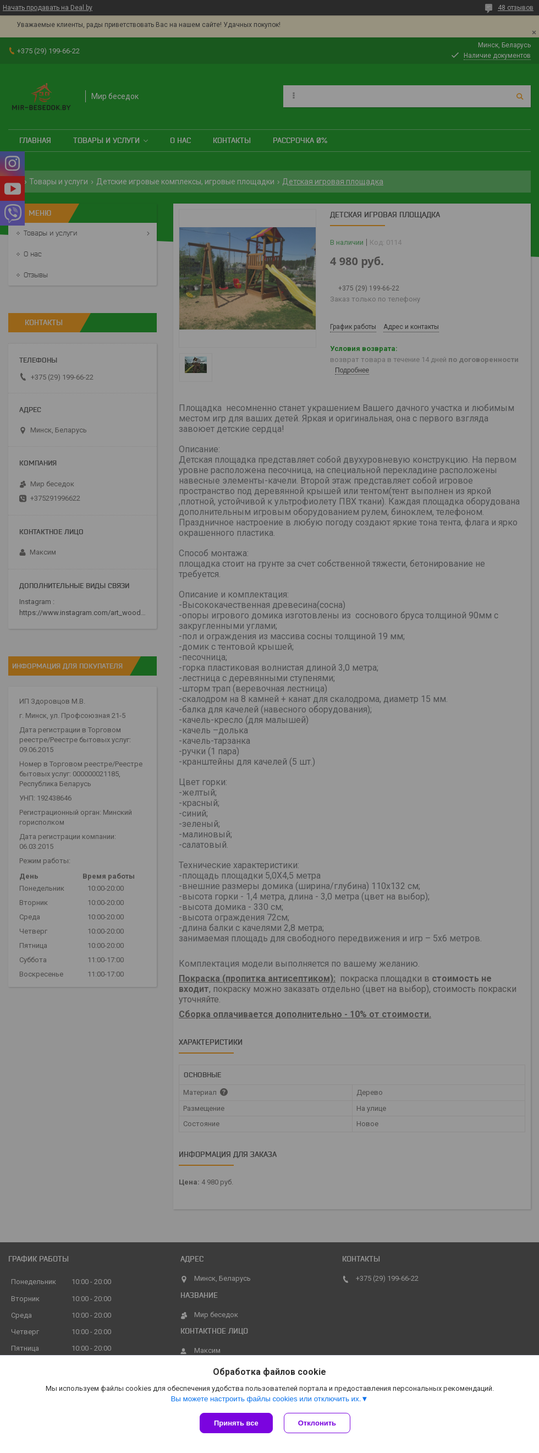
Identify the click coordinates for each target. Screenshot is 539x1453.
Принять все (236, 1423)
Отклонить (317, 1423)
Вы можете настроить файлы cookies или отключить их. (265, 1399)
